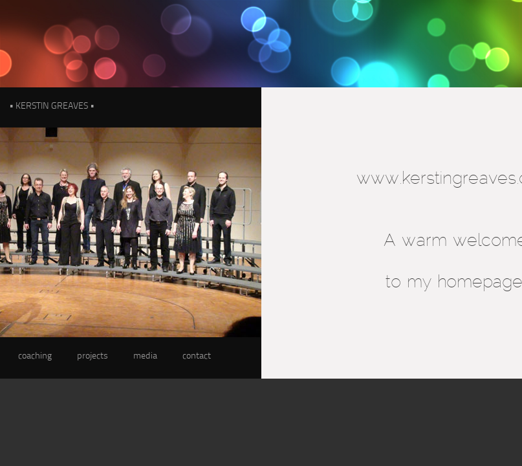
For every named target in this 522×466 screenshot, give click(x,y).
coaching (35, 356)
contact (196, 356)
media (145, 356)
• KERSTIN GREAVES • (51, 106)
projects (92, 356)
